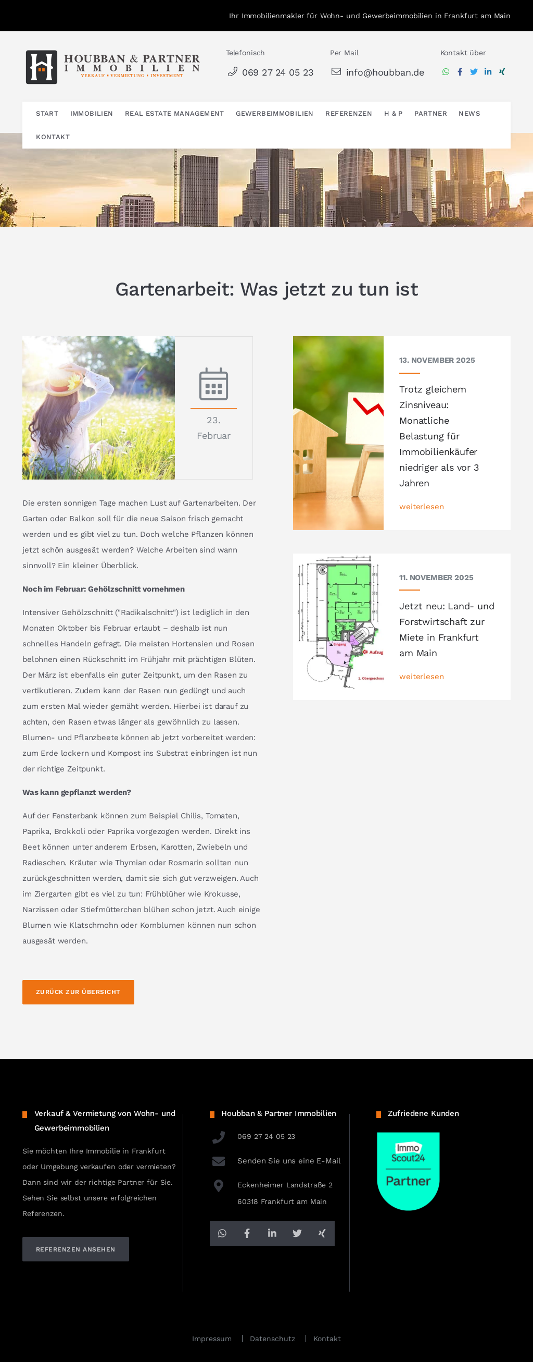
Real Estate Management (174, 113)
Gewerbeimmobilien (275, 113)
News (469, 113)
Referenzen (348, 113)
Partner (430, 113)
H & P (393, 113)
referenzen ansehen (76, 1249)
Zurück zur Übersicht (78, 992)
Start (47, 113)
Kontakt (53, 137)
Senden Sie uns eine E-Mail (275, 1160)
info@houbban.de (377, 72)
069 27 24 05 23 (270, 72)
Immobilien (91, 113)
